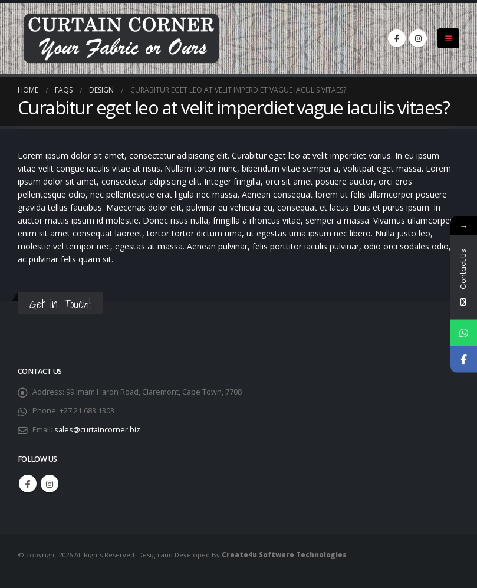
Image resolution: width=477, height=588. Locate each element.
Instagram (49, 483)
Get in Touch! (60, 304)
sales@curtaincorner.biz (97, 430)
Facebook (28, 483)
